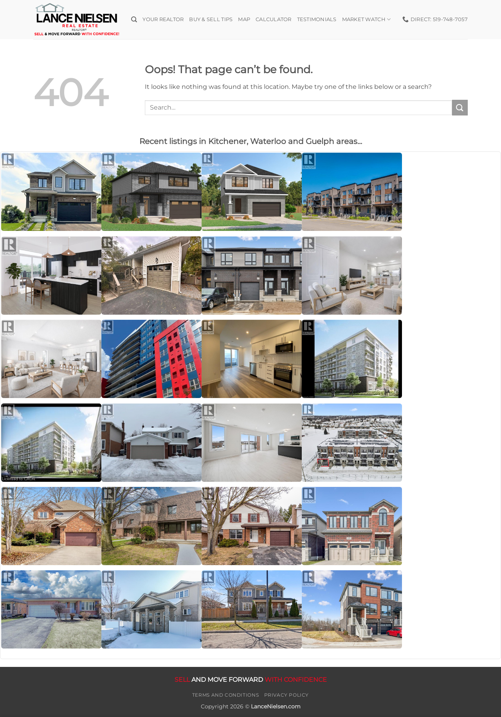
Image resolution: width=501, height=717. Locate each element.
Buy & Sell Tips (210, 19)
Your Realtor (163, 19)
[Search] (134, 19)
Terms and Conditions (225, 695)
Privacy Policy (286, 695)
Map (244, 19)
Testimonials (317, 19)
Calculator (274, 19)
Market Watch (366, 19)
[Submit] (460, 107)
